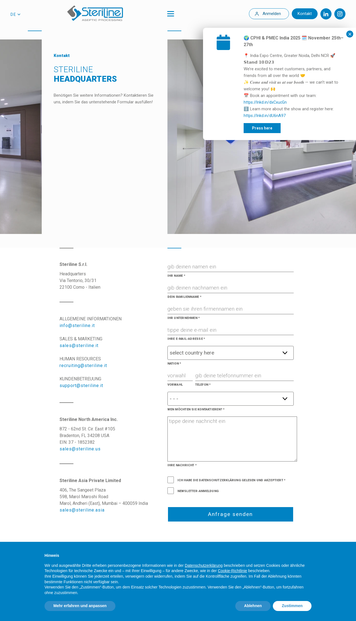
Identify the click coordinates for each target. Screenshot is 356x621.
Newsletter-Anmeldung (198, 491)
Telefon (203, 384)
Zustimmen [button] (292, 605)
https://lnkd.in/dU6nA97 (300, 115)
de (13, 14)
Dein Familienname (184, 297)
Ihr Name (176, 276)
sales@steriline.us (80, 449)
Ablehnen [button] (253, 605)
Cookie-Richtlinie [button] (232, 570)
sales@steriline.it (79, 345)
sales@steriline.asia (82, 510)
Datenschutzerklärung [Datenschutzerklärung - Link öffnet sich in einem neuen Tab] (203, 565)
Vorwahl (175, 384)
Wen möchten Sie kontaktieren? (196, 409)
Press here (298, 128)
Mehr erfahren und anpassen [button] (80, 605)
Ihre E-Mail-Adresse (186, 339)
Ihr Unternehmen (183, 318)
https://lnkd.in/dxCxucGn (300, 102)
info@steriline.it (77, 325)
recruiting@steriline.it (83, 365)
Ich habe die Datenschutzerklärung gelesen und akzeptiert (230, 480)
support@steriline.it (81, 385)
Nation (174, 363)
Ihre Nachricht (182, 465)
